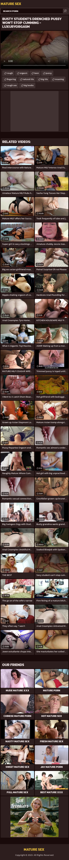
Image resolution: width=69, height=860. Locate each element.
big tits (44, 79)
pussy (49, 73)
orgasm (23, 73)
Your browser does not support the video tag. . (34, 50)
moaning (59, 79)
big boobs (29, 85)
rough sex (12, 85)
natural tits (28, 79)
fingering (11, 79)
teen (36, 73)
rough (10, 73)
